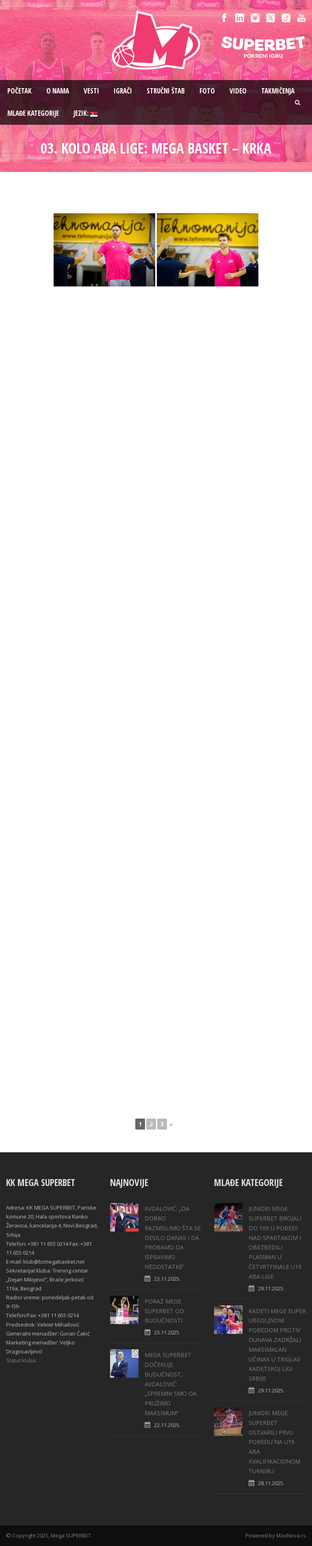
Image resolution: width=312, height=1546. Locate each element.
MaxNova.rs (291, 1535)
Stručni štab (166, 90)
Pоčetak (19, 90)
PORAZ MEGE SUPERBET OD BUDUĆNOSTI (164, 1311)
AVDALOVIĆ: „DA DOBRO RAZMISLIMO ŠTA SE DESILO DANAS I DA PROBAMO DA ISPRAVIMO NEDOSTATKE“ (173, 1238)
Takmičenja (278, 90)
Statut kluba (21, 1360)
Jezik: (86, 113)
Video (238, 90)
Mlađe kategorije (33, 113)
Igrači (123, 90)
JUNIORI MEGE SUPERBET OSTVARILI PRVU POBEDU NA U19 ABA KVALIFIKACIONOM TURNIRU (274, 1442)
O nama (57, 90)
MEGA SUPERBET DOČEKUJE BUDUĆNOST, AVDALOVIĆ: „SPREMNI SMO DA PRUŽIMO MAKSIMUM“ (171, 1384)
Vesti (91, 90)
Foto (207, 90)
